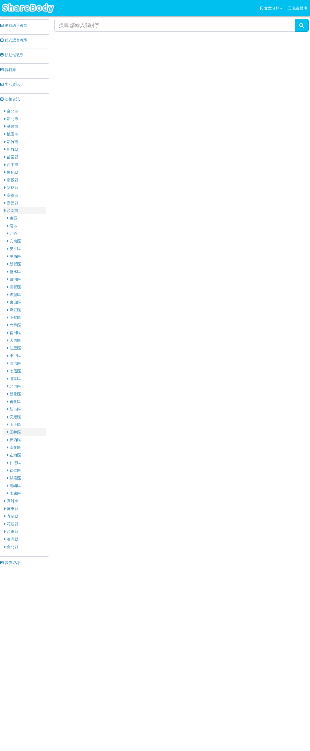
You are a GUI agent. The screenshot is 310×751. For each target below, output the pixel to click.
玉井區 (14, 432)
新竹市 (11, 141)
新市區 (14, 409)
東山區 (14, 302)
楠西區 (14, 440)
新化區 (14, 394)
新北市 (11, 119)
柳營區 (14, 287)
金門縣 (11, 547)
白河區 (14, 279)
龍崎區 (14, 485)
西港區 (14, 363)
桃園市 (11, 134)
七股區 (14, 371)
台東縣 (11, 531)
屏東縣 (11, 508)
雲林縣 (11, 187)
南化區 (14, 447)
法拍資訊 (10, 99)
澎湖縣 (11, 539)
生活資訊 (10, 84)
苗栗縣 (11, 157)
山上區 (14, 424)
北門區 (14, 386)
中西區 (14, 256)
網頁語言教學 (14, 25)
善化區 (14, 401)
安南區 (14, 241)
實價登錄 (10, 562)
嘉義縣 (11, 203)
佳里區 (14, 348)
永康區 (14, 493)
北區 (12, 233)
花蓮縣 (11, 524)
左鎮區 (14, 455)
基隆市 (11, 126)
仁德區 (14, 463)
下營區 (14, 317)
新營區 (14, 264)
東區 (12, 218)
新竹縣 (11, 149)
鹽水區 (14, 271)
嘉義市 (11, 195)
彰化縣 (11, 172)
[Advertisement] (24, 653)
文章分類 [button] (271, 8)
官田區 (14, 333)
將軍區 (14, 378)
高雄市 (11, 501)
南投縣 (11, 180)
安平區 (14, 249)
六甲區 (14, 325)
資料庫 (8, 69)
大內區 (14, 340)
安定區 (14, 417)
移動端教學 (12, 55)
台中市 (11, 164)
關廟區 (14, 478)
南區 (12, 226)
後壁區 (14, 294)
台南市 (11, 210)
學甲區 (14, 356)
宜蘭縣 (11, 516)
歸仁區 (14, 470)
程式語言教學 (14, 40)
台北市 (11, 111)
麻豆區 (14, 310)
